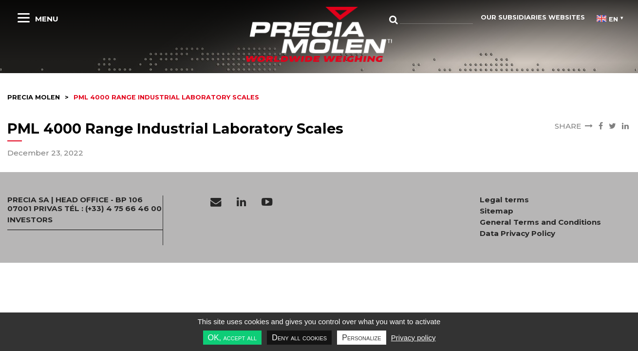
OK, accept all (232, 337)
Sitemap (496, 211)
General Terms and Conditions (540, 222)
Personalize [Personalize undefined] (361, 337)
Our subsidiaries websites (533, 17)
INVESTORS (30, 219)
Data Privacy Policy (517, 233)
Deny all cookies (299, 337)
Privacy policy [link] (413, 337)
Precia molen (33, 97)
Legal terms (504, 199)
